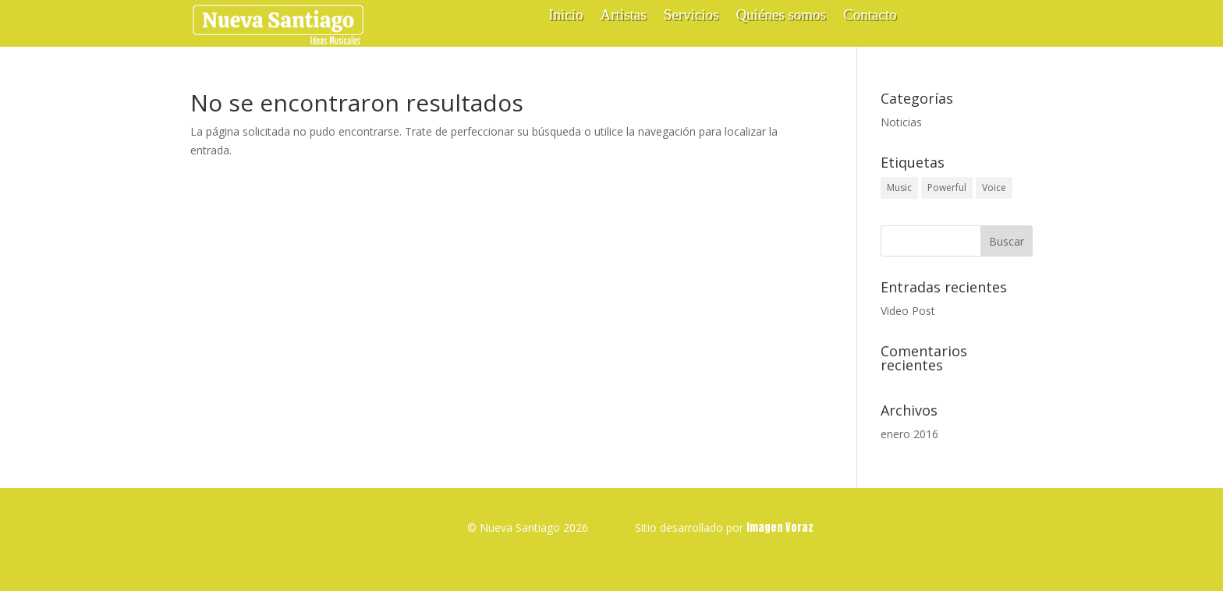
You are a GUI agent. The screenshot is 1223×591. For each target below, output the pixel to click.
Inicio (565, 16)
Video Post (908, 310)
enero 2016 (909, 433)
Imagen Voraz (780, 527)
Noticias (901, 122)
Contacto (870, 16)
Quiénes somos (781, 16)
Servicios (691, 16)
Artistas (624, 16)
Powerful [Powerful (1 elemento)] (946, 187)
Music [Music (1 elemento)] (899, 187)
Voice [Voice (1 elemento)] (994, 187)
